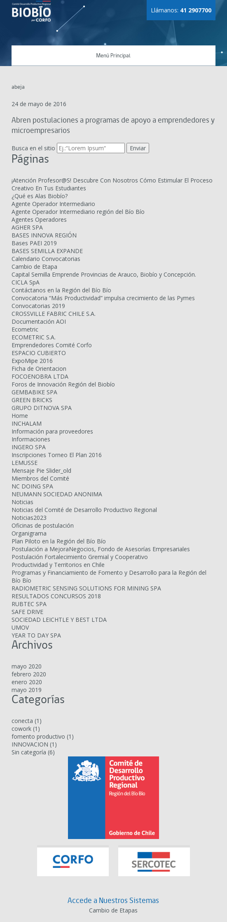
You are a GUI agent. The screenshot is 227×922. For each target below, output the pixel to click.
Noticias (22, 502)
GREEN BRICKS (32, 400)
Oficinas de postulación (43, 525)
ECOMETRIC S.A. (34, 337)
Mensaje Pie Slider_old (41, 470)
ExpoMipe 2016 (32, 361)
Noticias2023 (29, 517)
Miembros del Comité (40, 478)
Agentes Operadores (39, 219)
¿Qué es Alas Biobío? (40, 196)
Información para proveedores (52, 431)
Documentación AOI (39, 321)
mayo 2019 (27, 690)
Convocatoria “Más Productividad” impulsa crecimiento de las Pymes (103, 298)
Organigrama (29, 533)
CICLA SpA (26, 282)
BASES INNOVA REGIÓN (44, 235)
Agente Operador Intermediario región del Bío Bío (78, 212)
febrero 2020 (29, 674)
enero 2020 (27, 682)
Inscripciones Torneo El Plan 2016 (57, 455)
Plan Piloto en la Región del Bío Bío (59, 541)
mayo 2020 (27, 666)
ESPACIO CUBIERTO (39, 353)
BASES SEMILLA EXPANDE (47, 251)
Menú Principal (113, 56)
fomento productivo (38, 736)
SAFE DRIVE (27, 612)
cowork (21, 728)
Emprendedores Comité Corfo (52, 345)
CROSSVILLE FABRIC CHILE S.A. (54, 314)
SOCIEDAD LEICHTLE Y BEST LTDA (59, 619)
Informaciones (31, 439)
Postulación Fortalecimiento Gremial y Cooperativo (80, 557)
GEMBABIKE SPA (34, 392)
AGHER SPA (27, 227)
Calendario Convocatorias (46, 259)
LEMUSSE (24, 463)
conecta (22, 721)
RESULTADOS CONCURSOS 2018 (56, 596)
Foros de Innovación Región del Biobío (63, 384)
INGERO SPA (29, 447)
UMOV (20, 627)
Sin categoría (29, 752)
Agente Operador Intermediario (53, 204)
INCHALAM (27, 423)
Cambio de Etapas (113, 910)
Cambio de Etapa (34, 266)
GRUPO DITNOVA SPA (42, 408)
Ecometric (25, 329)
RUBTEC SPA (29, 604)
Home (20, 416)
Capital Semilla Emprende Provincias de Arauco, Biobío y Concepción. (104, 274)
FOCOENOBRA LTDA (40, 376)
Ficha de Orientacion (39, 368)
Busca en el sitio (33, 148)
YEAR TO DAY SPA (36, 635)
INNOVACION (30, 744)
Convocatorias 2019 (38, 306)
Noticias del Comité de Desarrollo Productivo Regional (84, 510)
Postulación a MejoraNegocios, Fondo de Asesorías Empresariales (101, 549)
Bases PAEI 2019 (34, 243)
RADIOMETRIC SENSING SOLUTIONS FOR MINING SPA (86, 588)
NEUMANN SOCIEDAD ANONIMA (57, 494)
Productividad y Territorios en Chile (58, 565)
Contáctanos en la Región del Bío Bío (61, 290)
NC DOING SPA (32, 486)
